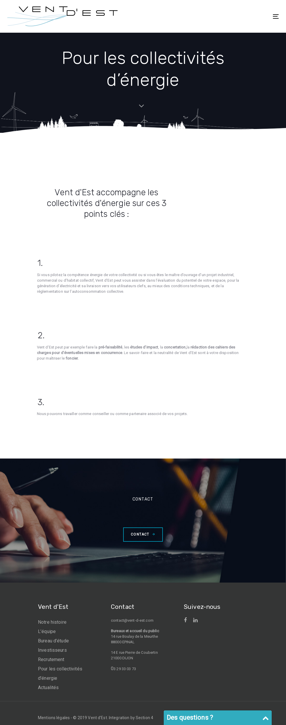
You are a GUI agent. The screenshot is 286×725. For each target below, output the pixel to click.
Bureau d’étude (53, 641)
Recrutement (51, 659)
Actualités (48, 687)
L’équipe (47, 631)
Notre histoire (52, 622)
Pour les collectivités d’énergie (60, 673)
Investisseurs (52, 650)
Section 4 (144, 717)
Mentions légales (54, 717)
